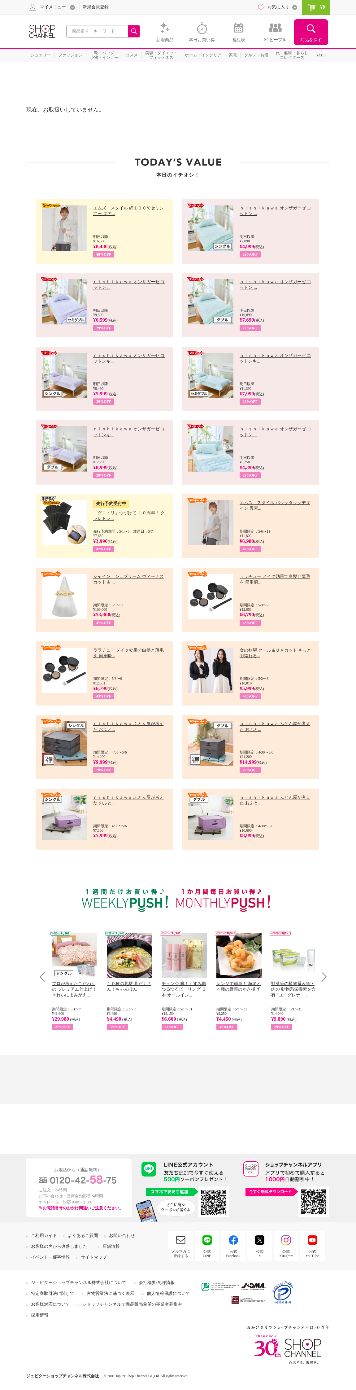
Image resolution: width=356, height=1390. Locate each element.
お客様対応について (50, 1304)
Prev (45, 977)
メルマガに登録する (180, 1253)
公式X (259, 1253)
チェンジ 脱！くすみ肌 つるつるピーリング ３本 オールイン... (184, 989)
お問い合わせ (122, 1235)
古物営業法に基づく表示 (110, 1293)
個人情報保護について (168, 1293)
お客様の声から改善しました (59, 1246)
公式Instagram (286, 1253)
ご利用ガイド (44, 1235)
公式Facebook (233, 1253)
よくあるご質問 (83, 1235)
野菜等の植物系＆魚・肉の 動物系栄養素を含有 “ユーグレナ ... (293, 989)
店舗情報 (111, 1246)
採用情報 (39, 1315)
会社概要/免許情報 (157, 1282)
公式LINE (207, 1253)
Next (322, 977)
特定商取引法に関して (52, 1293)
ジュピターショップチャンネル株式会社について (78, 1282)
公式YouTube (312, 1253)
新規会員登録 (96, 7)
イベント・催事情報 (50, 1257)
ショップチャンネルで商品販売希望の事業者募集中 (132, 1304)
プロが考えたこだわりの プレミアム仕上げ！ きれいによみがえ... (74, 989)
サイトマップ (94, 1257)
